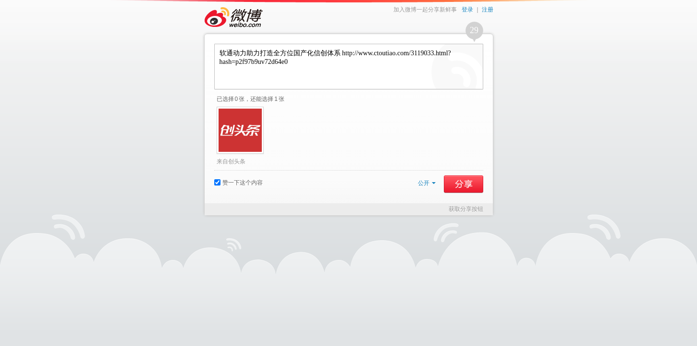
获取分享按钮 (466, 209)
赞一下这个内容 (238, 182)
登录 (467, 9)
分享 (463, 184)
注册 (487, 9)
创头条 (236, 161)
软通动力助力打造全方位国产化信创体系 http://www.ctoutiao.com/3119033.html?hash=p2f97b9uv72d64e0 (348, 66)
